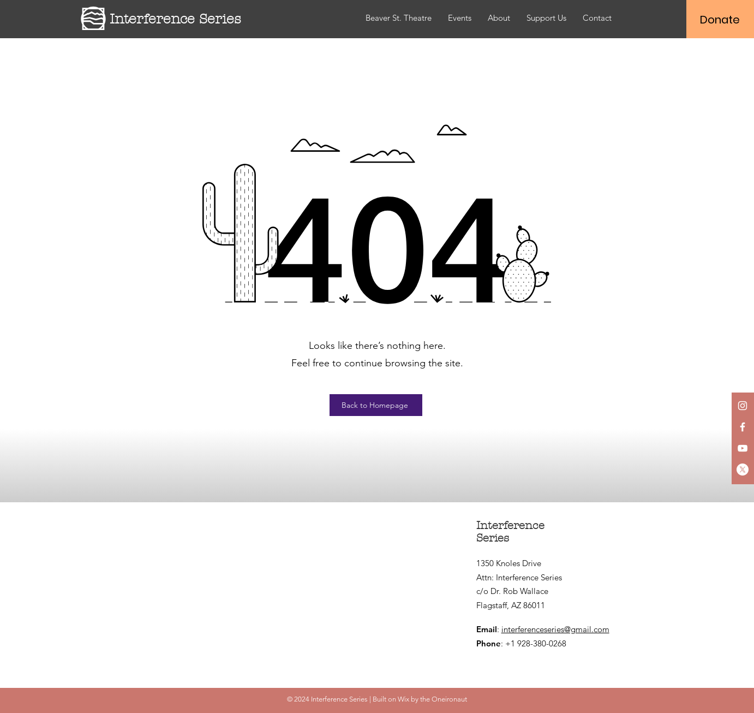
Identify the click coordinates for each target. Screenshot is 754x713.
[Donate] (720, 20)
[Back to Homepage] (376, 405)
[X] (743, 470)
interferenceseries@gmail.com (555, 629)
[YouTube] (743, 448)
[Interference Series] (185, 19)
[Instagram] (743, 406)
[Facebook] (743, 427)
